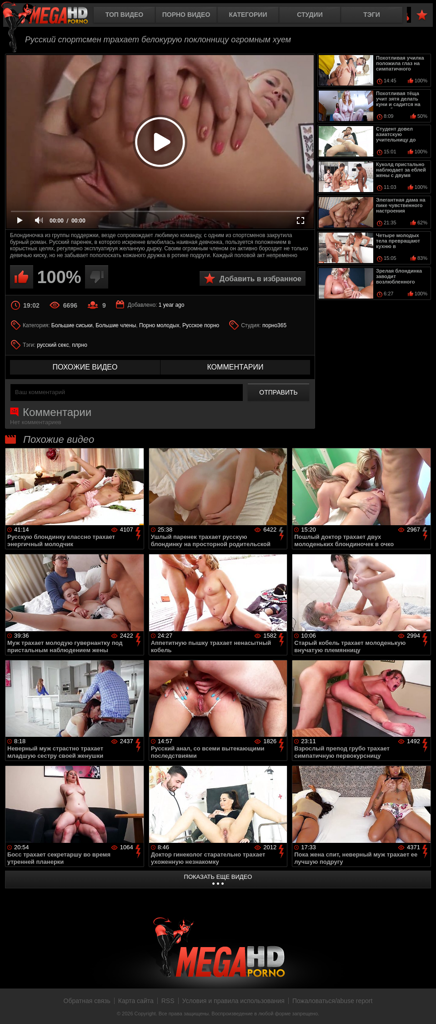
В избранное (422, 15)
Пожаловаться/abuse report (332, 1000)
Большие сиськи (72, 325)
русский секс (53, 345)
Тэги (371, 14)
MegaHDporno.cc (52, 15)
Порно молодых (159, 325)
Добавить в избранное (260, 279)
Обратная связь (87, 1000)
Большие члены (115, 325)
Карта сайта (136, 1000)
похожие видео (85, 367)
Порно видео (186, 14)
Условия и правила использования (233, 1000)
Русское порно (200, 325)
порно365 (274, 325)
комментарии (235, 367)
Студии (309, 14)
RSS (168, 1000)
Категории (248, 14)
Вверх (422, 1007)
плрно (79, 345)
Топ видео (124, 14)
